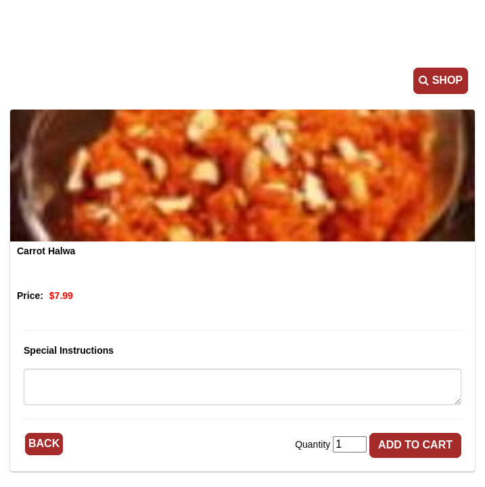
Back (44, 443)
